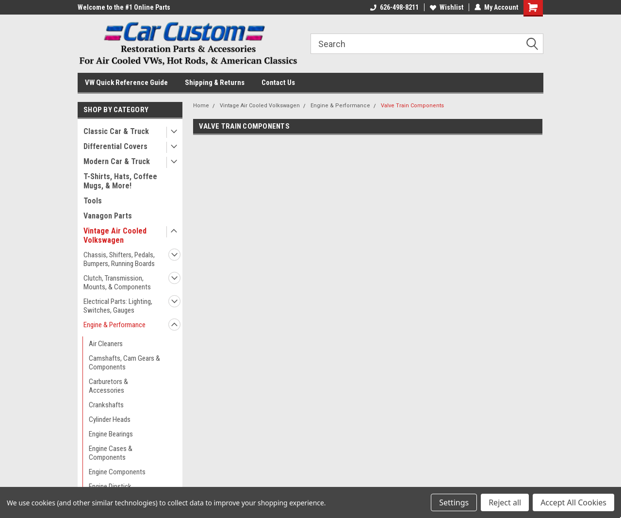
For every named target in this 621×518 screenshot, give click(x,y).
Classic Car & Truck (116, 131)
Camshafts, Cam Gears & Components (124, 362)
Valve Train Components (412, 105)
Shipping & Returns (215, 82)
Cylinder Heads (110, 419)
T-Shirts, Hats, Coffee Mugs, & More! (120, 181)
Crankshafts (106, 405)
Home (201, 105)
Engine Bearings (111, 434)
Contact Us (278, 82)
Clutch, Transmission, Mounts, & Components (117, 282)
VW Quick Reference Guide (126, 82)
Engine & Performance (114, 324)
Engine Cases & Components (110, 453)
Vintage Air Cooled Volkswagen (115, 235)
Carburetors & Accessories (108, 386)
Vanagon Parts (107, 215)
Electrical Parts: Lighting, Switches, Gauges (117, 306)
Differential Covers (115, 146)
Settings (454, 502)
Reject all (505, 502)
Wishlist (446, 7)
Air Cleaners (106, 343)
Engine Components (117, 472)
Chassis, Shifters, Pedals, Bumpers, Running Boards (119, 259)
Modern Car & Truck (116, 161)
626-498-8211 (394, 7)
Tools (92, 200)
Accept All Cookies (573, 502)
